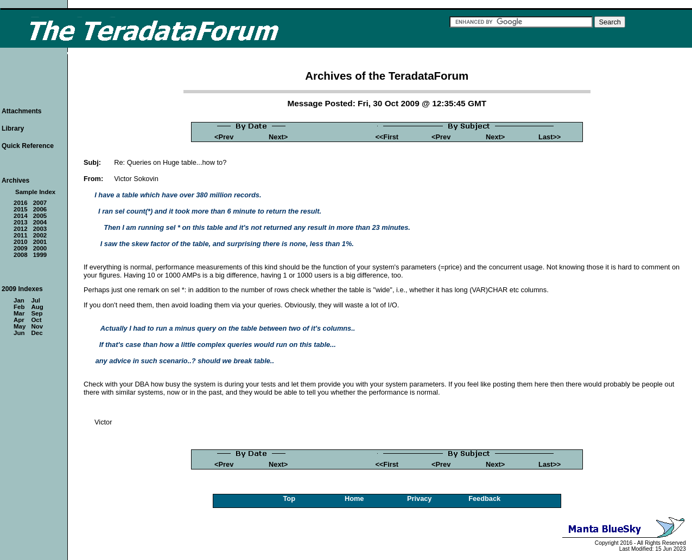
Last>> (549, 137)
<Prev (223, 137)
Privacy (419, 498)
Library (13, 128)
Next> (278, 137)
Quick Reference (28, 146)
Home (354, 498)
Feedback (484, 498)
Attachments (22, 111)
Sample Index (35, 192)
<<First (386, 137)
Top (289, 498)
